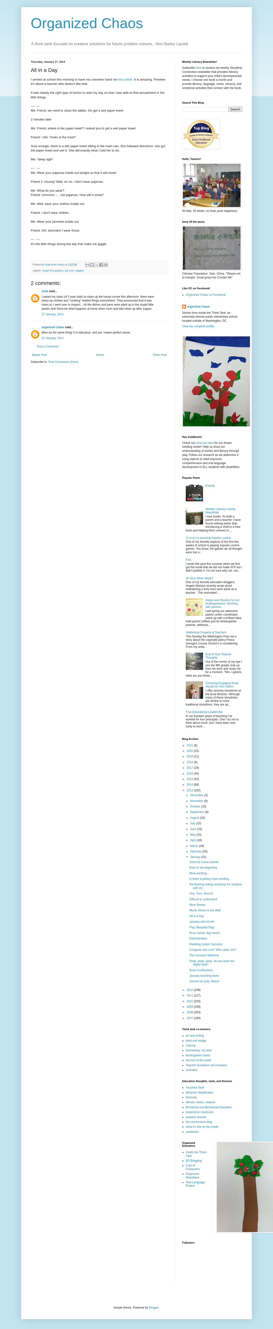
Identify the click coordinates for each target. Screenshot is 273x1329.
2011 (190, 995)
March (194, 846)
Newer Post (39, 355)
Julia (45, 291)
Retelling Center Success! (206, 944)
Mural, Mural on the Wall (205, 910)
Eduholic (191, 1097)
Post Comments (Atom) (63, 362)
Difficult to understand (203, 899)
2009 (190, 1006)
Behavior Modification (199, 1092)
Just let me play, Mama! (204, 981)
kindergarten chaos (198, 1055)
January (195, 857)
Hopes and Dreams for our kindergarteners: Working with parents (222, 603)
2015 (190, 779)
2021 (190, 745)
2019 (190, 756)
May (193, 834)
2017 (190, 767)
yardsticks (192, 1132)
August (195, 817)
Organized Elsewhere (192, 1175)
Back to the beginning (203, 867)
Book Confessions (201, 970)
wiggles (79, 270)
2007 (190, 1018)
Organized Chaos (87, 23)
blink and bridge (196, 1040)
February (196, 851)
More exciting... (199, 873)
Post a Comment (47, 346)
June (193, 829)
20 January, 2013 (53, 338)
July (193, 823)
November (197, 801)
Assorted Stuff (195, 1087)
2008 (190, 1012)
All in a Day (196, 916)
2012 (190, 990)
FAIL (189, 559)
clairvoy (191, 1045)
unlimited (191, 1070)
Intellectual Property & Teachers (206, 632)
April (193, 840)
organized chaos (53, 327)
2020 (190, 751)
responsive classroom (200, 1112)
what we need (205, 443)
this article (124, 79)
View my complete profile (198, 326)
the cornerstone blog (199, 1122)
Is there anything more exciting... (210, 879)
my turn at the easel (198, 1060)
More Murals (197, 905)
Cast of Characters (193, 1167)
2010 (190, 1001)
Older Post (160, 355)
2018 (190, 762)
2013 (190, 790)
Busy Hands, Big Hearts (204, 933)
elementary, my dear (199, 1050)
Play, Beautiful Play (201, 927)
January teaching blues (204, 975)
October (195, 806)
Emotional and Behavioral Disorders (209, 1107)
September (197, 812)
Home (100, 355)
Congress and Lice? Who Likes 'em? (212, 949)
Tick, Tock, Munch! (201, 893)
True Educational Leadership (204, 712)
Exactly (210, 485)
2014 (190, 784)
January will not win (201, 921)
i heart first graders (52, 270)
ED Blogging (194, 1160)
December (197, 795)
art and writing (195, 1035)
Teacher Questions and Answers (206, 1065)
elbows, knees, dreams (200, 1102)
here (199, 67)
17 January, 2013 (53, 314)
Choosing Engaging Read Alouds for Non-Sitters (221, 684)
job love (69, 270)
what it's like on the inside (202, 1126)
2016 (190, 773)
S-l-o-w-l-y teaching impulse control (208, 538)
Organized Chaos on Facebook (206, 294)
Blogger (154, 1307)
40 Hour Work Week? (199, 578)
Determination (198, 938)
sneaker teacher (196, 1117)
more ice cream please (203, 862)
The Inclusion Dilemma (204, 955)
